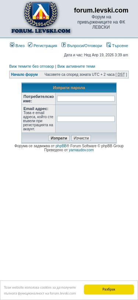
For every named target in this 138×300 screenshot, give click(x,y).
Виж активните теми (76, 66)
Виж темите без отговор (31, 66)
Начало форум (24, 75)
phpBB (61, 146)
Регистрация (42, 45)
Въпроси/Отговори (81, 45)
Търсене (117, 45)
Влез (17, 45)
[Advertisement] (69, 225)
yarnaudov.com (81, 150)
